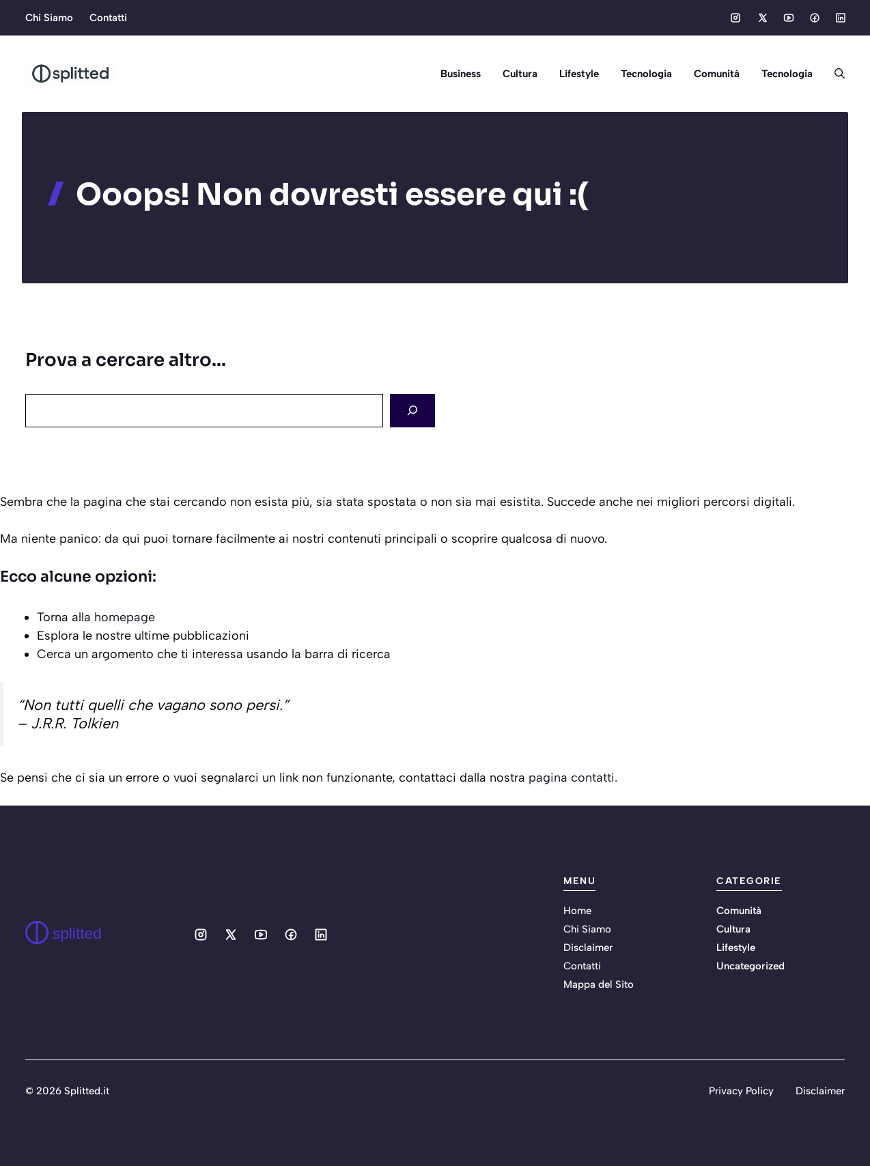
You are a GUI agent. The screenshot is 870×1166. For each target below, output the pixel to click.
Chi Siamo (49, 18)
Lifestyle (579, 74)
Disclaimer (588, 947)
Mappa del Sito (598, 984)
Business (460, 74)
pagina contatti (572, 777)
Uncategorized (750, 966)
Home (577, 911)
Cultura (520, 74)
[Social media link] (735, 17)
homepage (124, 617)
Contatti (108, 18)
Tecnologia (646, 74)
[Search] (412, 410)
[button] (834, 73)
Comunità (717, 74)
